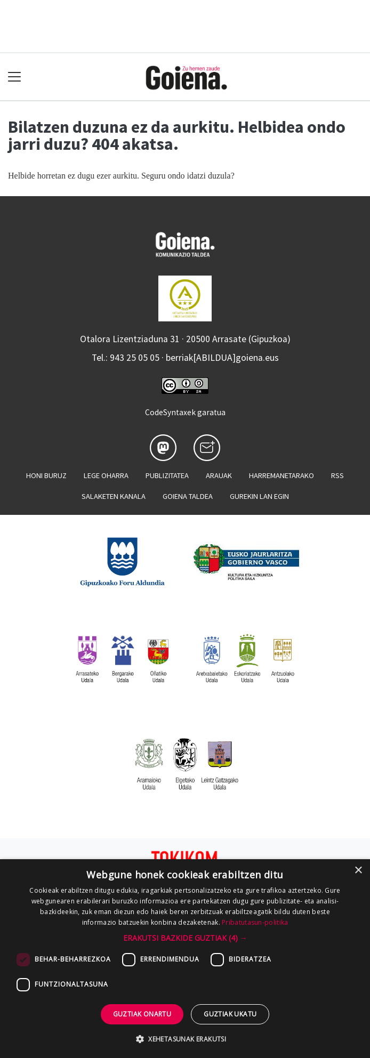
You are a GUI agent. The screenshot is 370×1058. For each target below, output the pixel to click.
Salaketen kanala (114, 496)
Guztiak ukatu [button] (230, 1014)
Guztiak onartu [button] (142, 1014)
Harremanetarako (281, 475)
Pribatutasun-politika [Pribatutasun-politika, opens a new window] (255, 922)
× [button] (358, 871)
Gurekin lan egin (259, 496)
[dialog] (185, 958)
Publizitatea (167, 475)
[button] (185, 937)
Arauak (219, 475)
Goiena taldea (188, 496)
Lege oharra (106, 475)
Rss (337, 475)
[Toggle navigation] (14, 77)
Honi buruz (46, 475)
